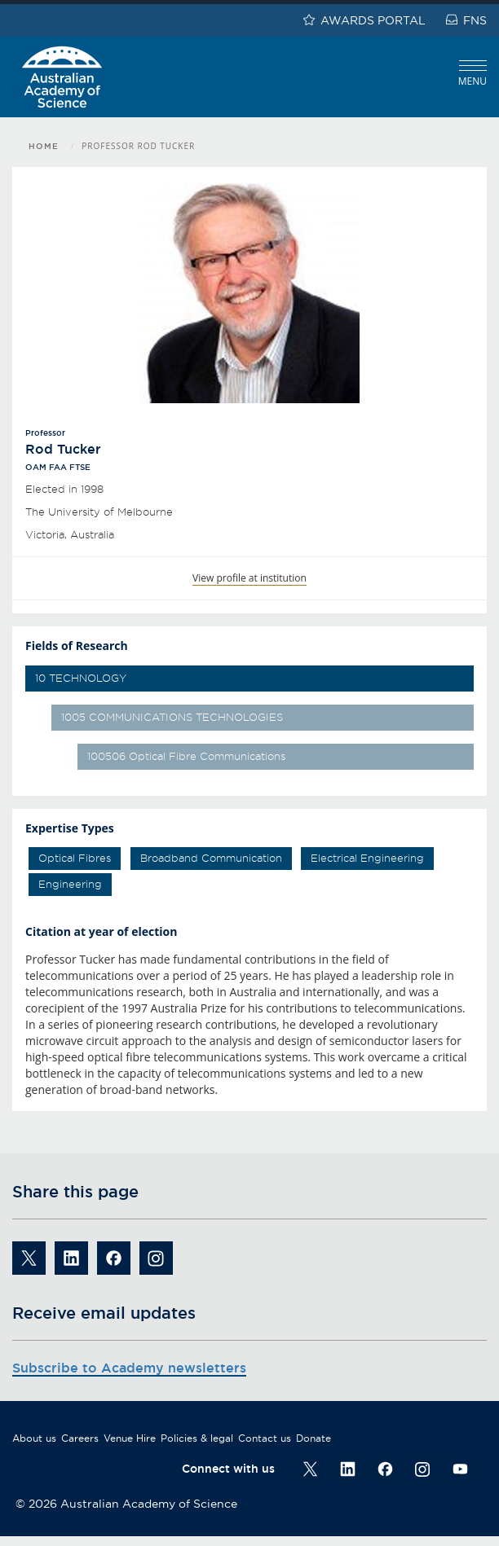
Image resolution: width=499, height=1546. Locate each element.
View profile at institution (249, 578)
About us (34, 1438)
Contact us (264, 1438)
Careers (80, 1438)
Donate (313, 1438)
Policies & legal (197, 1438)
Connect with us (228, 1468)
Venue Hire (130, 1438)
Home (44, 146)
